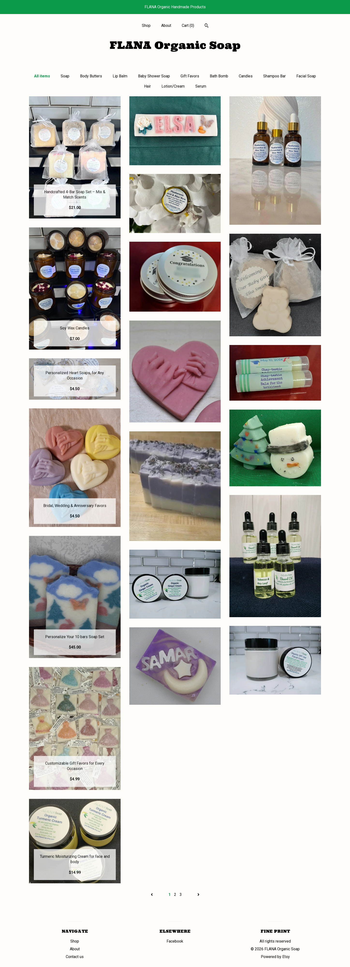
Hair (147, 86)
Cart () (188, 25)
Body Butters (91, 76)
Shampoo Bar (274, 76)
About (166, 25)
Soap (65, 76)
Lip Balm (120, 76)
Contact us (75, 956)
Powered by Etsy (275, 956)
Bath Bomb (219, 76)
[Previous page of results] (152, 894)
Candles (246, 76)
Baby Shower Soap (154, 76)
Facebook (175, 941)
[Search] (206, 26)
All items (42, 76)
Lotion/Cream (173, 86)
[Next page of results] (198, 894)
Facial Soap (306, 76)
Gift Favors (190, 76)
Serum (200, 86)
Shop (146, 25)
